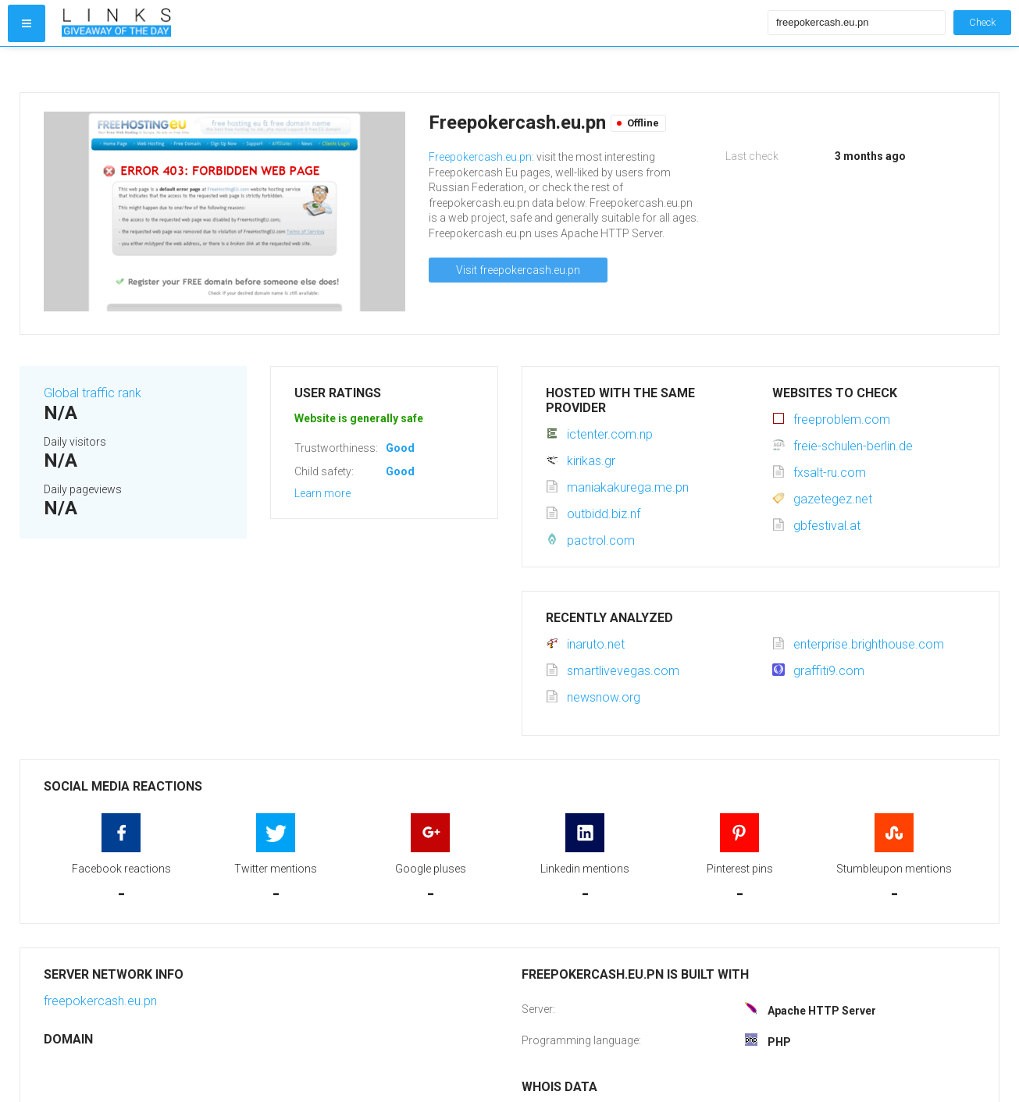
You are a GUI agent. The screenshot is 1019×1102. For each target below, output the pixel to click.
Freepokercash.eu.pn (480, 157)
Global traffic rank (92, 393)
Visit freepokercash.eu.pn (518, 270)
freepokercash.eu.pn (100, 1001)
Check (982, 22)
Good (400, 448)
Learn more (322, 493)
